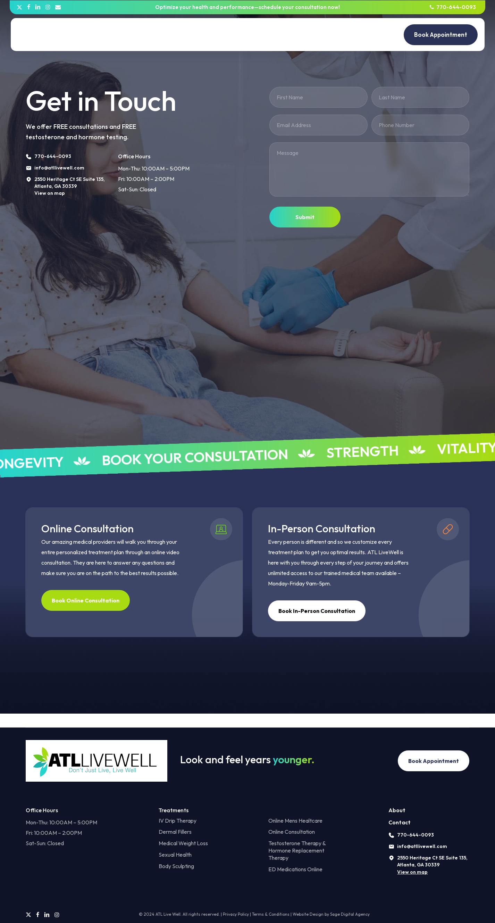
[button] (85, 600)
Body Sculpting (176, 866)
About (396, 810)
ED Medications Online (295, 869)
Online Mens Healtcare (295, 820)
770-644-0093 (415, 835)
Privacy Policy (236, 914)
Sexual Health (175, 854)
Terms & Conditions (271, 914)
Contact (399, 822)
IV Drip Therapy (177, 820)
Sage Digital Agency (350, 914)
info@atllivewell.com (422, 846)
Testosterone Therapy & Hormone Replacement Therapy (297, 850)
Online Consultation (291, 831)
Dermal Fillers (175, 831)
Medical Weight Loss (183, 843)
